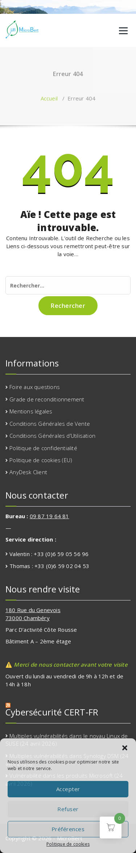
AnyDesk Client (28, 472)
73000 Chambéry (27, 618)
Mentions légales (30, 411)
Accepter (68, 789)
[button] (124, 747)
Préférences (68, 829)
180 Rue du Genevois (33, 610)
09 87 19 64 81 (49, 516)
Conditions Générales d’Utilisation (52, 435)
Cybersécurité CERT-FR (51, 712)
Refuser (68, 809)
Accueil (49, 98)
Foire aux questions (34, 386)
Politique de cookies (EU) (40, 460)
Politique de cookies (68, 844)
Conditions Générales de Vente (49, 423)
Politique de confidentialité (43, 448)
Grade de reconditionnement (46, 399)
